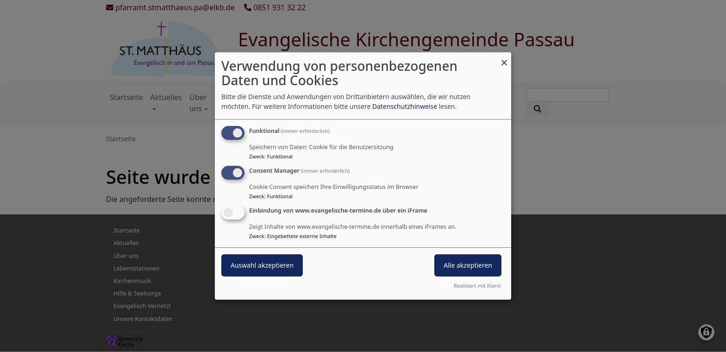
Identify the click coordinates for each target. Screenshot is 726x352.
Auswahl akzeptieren (262, 265)
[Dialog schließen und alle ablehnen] (504, 58)
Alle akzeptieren (468, 265)
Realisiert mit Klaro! (477, 285)
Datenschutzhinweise (404, 106)
